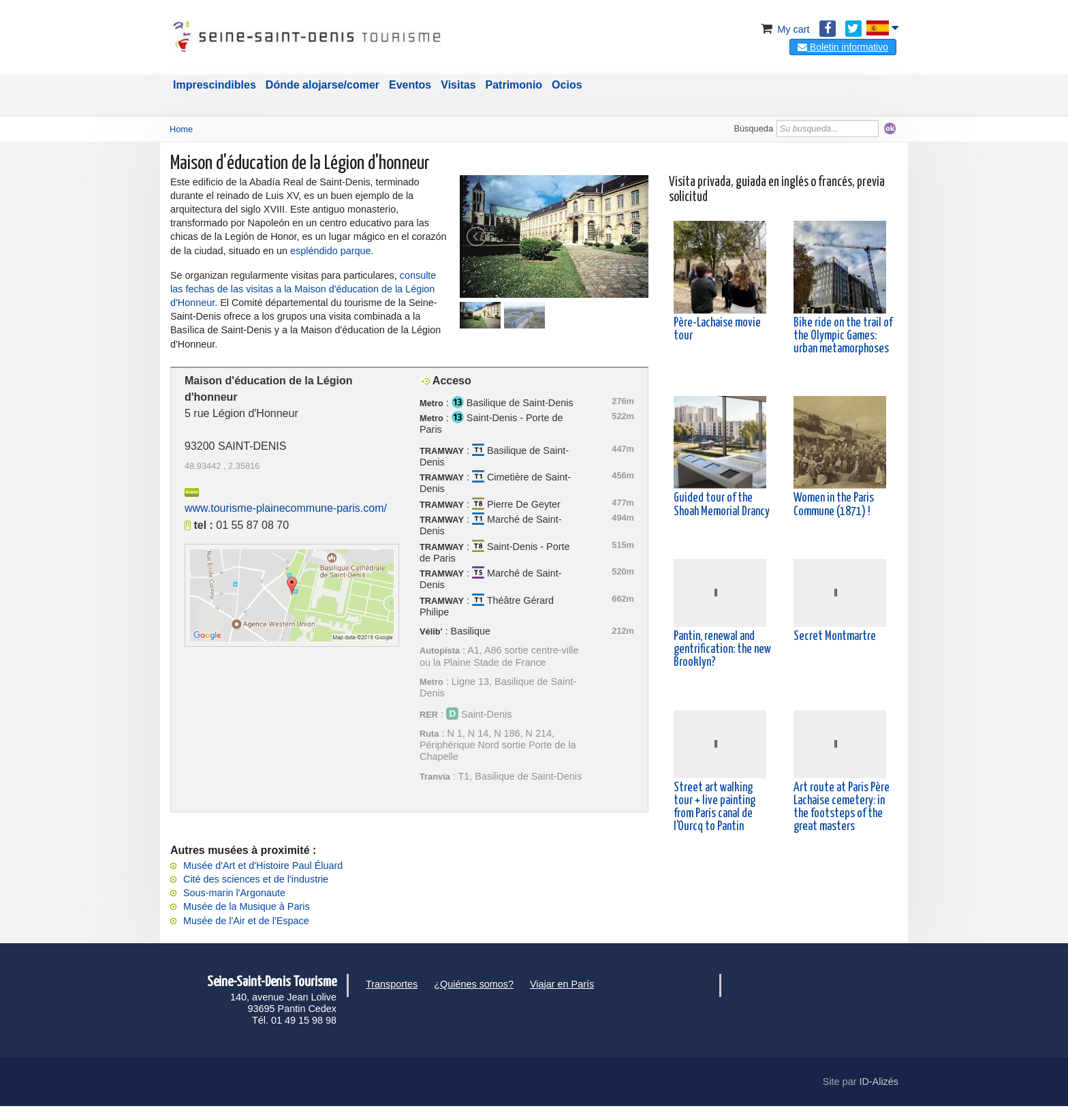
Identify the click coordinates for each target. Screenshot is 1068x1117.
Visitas (458, 85)
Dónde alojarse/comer (322, 85)
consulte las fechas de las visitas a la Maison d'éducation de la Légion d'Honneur (303, 289)
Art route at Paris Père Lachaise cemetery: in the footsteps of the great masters (842, 807)
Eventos (410, 85)
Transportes (392, 984)
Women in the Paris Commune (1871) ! (834, 504)
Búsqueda (753, 128)
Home (181, 129)
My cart (783, 29)
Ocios (567, 85)
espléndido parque (330, 250)
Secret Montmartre (835, 636)
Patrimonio (514, 85)
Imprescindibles (214, 85)
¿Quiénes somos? (474, 984)
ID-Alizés (878, 1081)
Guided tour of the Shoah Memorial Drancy (722, 504)
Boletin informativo (843, 47)
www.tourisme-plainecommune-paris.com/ (286, 508)
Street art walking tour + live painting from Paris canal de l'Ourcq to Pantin (714, 807)
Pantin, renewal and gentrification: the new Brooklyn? (722, 649)
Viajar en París (562, 984)
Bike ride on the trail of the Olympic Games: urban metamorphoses (843, 336)
